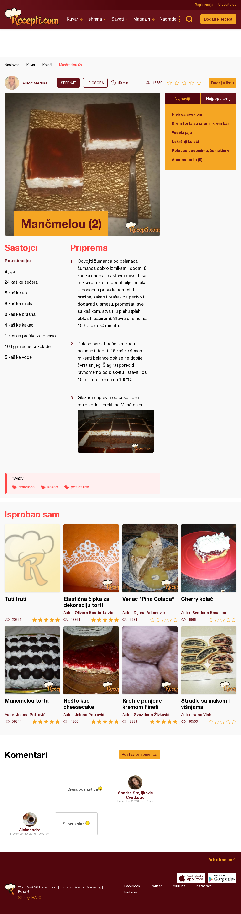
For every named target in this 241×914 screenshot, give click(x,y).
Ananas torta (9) (187, 159)
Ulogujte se (227, 5)
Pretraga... (189, 19)
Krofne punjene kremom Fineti (150, 675)
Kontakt (23, 891)
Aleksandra (30, 829)
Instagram (203, 886)
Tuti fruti (32, 573)
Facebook (132, 886)
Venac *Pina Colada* (150, 573)
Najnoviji (182, 98)
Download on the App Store (191, 878)
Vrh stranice (220, 859)
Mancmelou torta (32, 675)
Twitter (156, 886)
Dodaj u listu (222, 82)
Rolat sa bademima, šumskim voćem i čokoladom (200, 150)
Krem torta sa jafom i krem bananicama (200, 123)
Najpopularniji (218, 98)
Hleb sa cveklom (187, 114)
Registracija (204, 5)
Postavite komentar (140, 754)
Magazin (141, 18)
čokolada (27, 487)
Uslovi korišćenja (72, 887)
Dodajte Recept (218, 19)
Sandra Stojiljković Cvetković (135, 794)
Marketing (94, 887)
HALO (36, 897)
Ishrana (95, 18)
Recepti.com (32, 17)
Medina (40, 83)
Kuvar (72, 18)
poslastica (80, 487)
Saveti (117, 18)
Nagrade (168, 18)
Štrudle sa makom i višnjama (208, 675)
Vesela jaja (182, 132)
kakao (52, 487)
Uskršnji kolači (185, 141)
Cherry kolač (208, 573)
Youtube (178, 886)
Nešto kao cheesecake (91, 675)
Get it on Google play (222, 878)
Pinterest (131, 892)
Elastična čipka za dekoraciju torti (91, 573)
